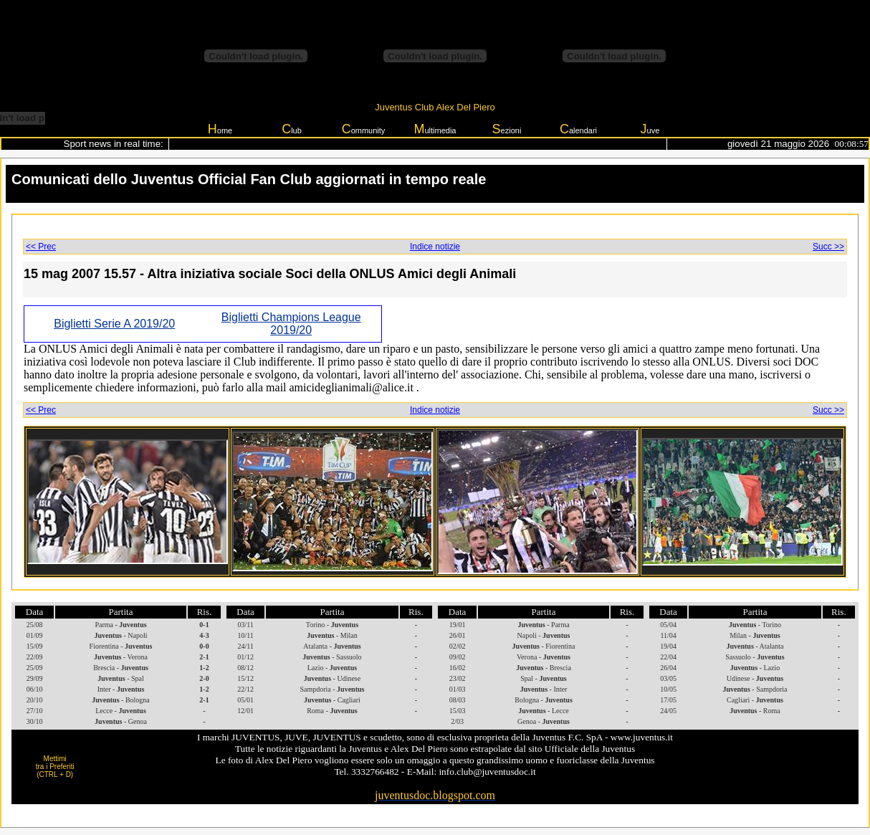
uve (650, 129)
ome (220, 129)
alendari (578, 129)
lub (292, 129)
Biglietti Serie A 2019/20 (114, 324)
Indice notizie (435, 247)
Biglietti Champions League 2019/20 (291, 323)
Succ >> (828, 247)
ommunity (364, 129)
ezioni (507, 129)
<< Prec (41, 247)
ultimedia (435, 129)
